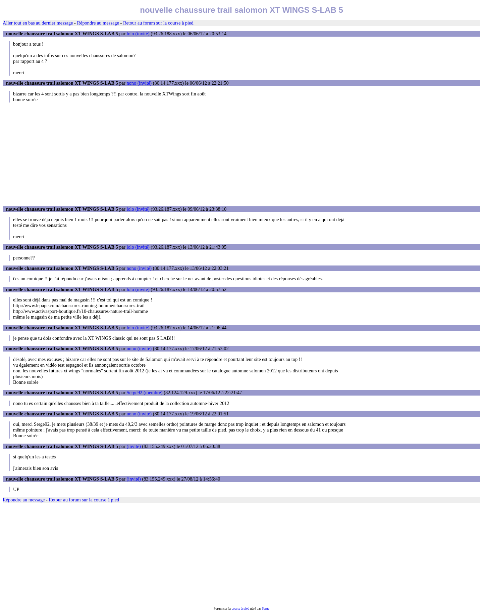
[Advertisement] (241, 154)
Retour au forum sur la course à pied (158, 23)
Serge (266, 608)
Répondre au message (98, 23)
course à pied (240, 608)
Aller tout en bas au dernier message (38, 23)
